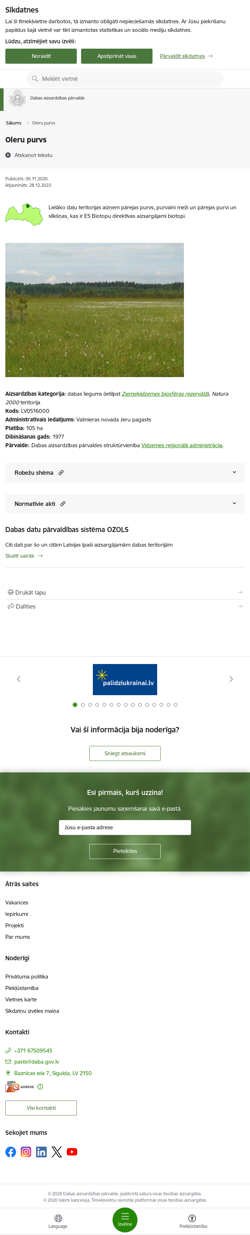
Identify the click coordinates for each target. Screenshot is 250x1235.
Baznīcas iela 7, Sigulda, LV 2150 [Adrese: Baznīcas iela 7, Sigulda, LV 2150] (53, 1073)
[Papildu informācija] (40, 1086)
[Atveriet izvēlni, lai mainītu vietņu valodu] (58, 1222)
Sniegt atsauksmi (125, 753)
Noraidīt (41, 56)
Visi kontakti (41, 1107)
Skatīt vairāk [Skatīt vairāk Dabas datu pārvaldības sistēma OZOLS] (19, 555)
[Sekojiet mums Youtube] (72, 1151)
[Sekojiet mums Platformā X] (56, 1152)
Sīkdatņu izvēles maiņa (32, 1010)
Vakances (16, 902)
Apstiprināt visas (117, 56)
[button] (60, 472)
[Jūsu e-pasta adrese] (125, 827)
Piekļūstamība (22, 988)
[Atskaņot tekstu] (33, 155)
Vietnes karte (21, 999)
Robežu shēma (34, 472)
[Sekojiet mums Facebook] (10, 1152)
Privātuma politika (26, 976)
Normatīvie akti (35, 503)
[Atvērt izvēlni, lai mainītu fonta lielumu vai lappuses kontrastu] (192, 1222)
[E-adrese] (19, 1087)
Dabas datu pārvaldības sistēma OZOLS (67, 529)
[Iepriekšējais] (19, 679)
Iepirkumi (16, 914)
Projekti (14, 925)
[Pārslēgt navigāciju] (125, 1219)
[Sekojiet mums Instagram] (26, 1152)
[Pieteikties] (125, 851)
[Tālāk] (231, 679)
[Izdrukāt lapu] (125, 592)
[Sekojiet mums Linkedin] (41, 1152)
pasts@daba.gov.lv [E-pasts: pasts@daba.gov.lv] (36, 1061)
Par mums (17, 936)
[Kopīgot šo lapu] (125, 606)
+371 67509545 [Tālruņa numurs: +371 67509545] (33, 1050)
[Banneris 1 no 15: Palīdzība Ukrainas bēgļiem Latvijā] (125, 679)
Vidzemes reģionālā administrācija (181, 445)
